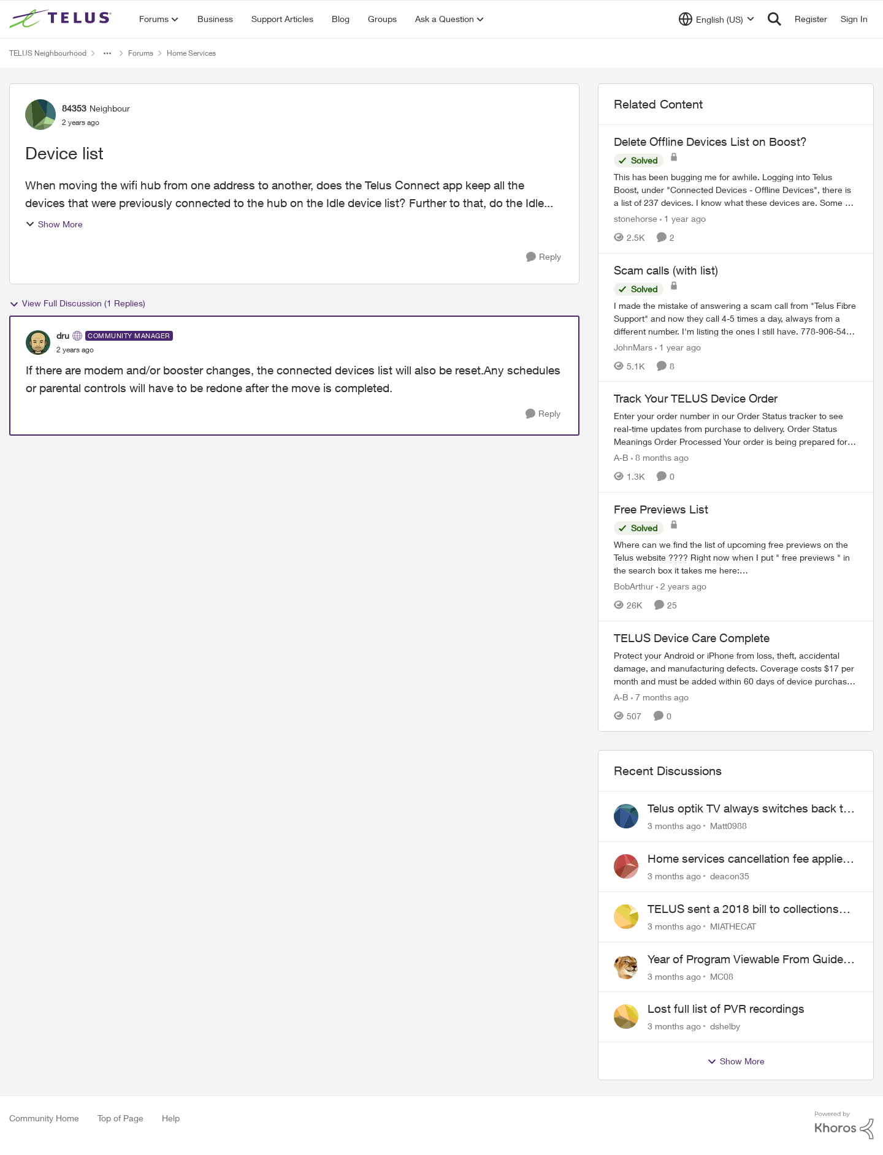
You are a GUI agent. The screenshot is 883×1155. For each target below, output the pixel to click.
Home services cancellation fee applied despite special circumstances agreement (748, 859)
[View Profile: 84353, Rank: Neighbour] (40, 114)
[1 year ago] (683, 218)
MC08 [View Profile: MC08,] (721, 976)
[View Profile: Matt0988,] (626, 816)
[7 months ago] (660, 696)
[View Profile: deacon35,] (626, 866)
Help (171, 1118)
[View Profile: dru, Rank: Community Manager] (38, 342)
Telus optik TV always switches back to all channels (749, 808)
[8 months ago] (660, 457)
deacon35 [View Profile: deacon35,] (729, 876)
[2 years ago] (681, 586)
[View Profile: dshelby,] (626, 1016)
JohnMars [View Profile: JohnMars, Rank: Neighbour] (633, 346)
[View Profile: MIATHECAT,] (626, 916)
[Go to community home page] (62, 19)
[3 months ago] (674, 825)
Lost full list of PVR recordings (726, 1008)
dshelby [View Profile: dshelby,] (725, 1026)
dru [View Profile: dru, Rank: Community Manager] (62, 335)
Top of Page (120, 1118)
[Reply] (544, 257)
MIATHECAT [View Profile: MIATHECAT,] (733, 926)
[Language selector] (716, 19)
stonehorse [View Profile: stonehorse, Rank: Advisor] (635, 218)
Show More (54, 224)
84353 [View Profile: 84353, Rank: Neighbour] (74, 108)
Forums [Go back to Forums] (140, 53)
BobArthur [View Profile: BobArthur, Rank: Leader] (634, 586)
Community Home (44, 1118)
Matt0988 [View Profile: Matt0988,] (728, 825)
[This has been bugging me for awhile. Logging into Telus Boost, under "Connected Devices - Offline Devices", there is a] (736, 189)
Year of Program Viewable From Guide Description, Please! (745, 959)
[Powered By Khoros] (844, 1125)
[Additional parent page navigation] (107, 53)
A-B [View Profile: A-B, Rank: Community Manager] (621, 457)
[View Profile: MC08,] (626, 967)
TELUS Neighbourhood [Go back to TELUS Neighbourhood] (47, 53)
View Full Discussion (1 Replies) (77, 303)
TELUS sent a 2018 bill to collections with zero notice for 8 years (743, 909)
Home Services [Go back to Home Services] (191, 53)
